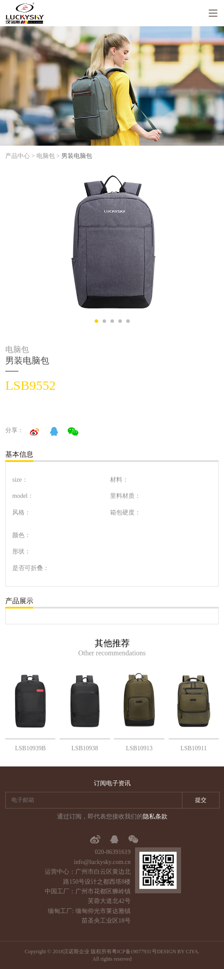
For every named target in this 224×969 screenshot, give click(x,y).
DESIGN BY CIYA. (178, 951)
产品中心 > (20, 156)
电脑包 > (48, 156)
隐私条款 (155, 816)
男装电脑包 (76, 156)
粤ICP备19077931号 (134, 951)
